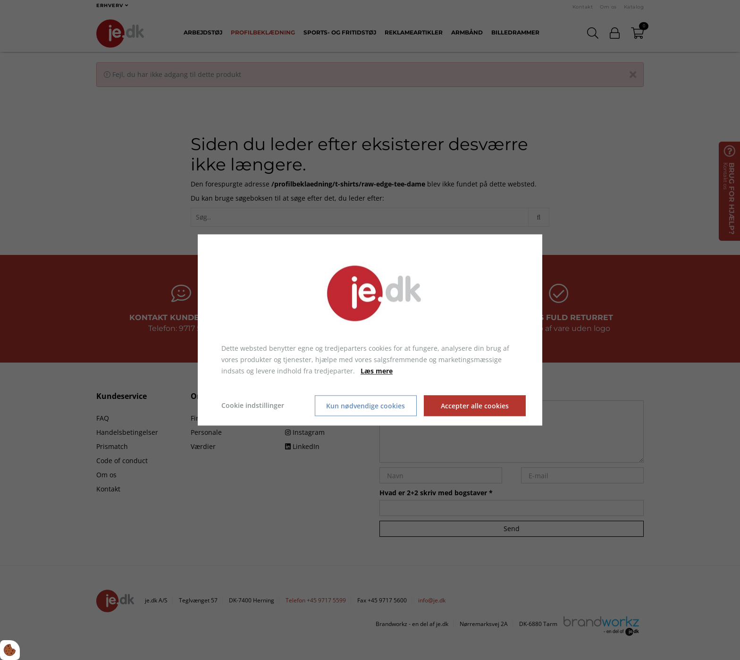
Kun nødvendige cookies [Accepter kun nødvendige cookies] (365, 405)
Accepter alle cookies (475, 405)
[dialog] (370, 329)
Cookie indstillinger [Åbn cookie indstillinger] (252, 405)
